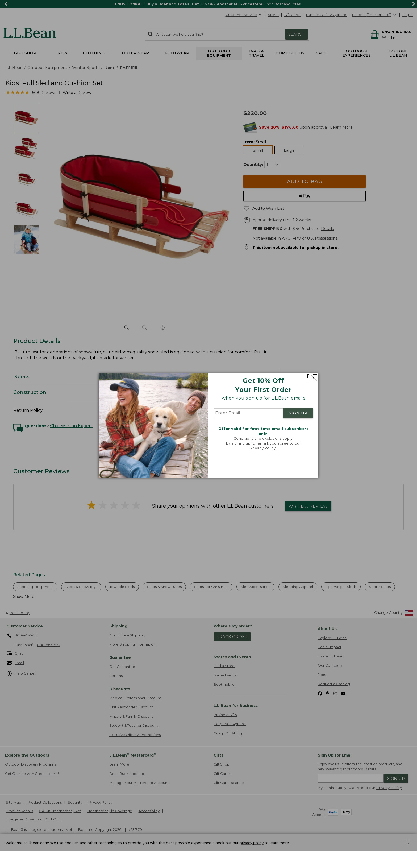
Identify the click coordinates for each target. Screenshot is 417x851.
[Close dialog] (312, 378)
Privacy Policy (263, 448)
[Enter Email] (248, 413)
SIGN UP (298, 413)
